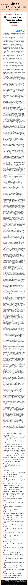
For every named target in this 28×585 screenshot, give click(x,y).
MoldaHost (20, 584)
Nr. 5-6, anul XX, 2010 (10, 14)
